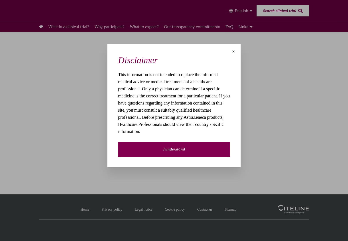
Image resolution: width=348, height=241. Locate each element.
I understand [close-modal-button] (174, 149)
